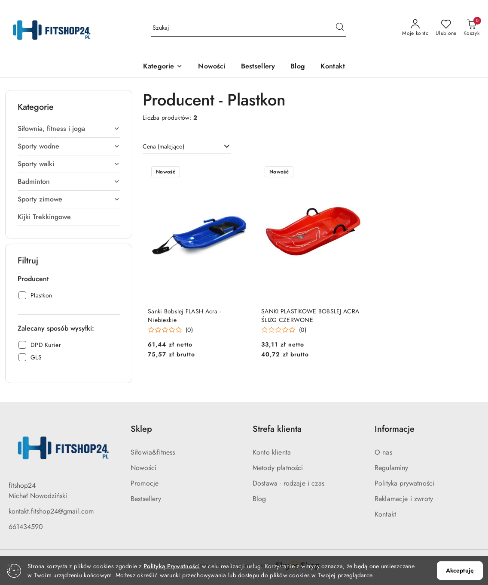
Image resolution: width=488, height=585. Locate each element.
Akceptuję (460, 570)
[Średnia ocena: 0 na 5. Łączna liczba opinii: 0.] (170, 330)
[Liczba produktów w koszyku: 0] (471, 28)
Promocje (145, 483)
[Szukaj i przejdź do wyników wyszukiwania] (340, 28)
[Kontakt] (332, 67)
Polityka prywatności (404, 483)
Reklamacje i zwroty (404, 499)
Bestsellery (146, 499)
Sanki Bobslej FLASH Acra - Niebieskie (184, 315)
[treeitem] (69, 128)
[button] (163, 67)
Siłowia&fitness (153, 452)
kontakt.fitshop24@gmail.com (51, 511)
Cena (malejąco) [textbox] (163, 146)
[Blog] (297, 67)
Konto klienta (272, 452)
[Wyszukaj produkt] (248, 28)
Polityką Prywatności (171, 566)
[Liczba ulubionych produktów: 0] (446, 28)
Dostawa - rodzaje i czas (288, 483)
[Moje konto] (415, 28)
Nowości (143, 468)
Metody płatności (278, 468)
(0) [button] (189, 330)
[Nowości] (212, 67)
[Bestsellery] (258, 67)
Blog (259, 499)
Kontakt (385, 514)
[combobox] (187, 146)
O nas (383, 452)
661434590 (26, 527)
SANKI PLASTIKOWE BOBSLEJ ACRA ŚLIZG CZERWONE (310, 315)
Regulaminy (392, 468)
